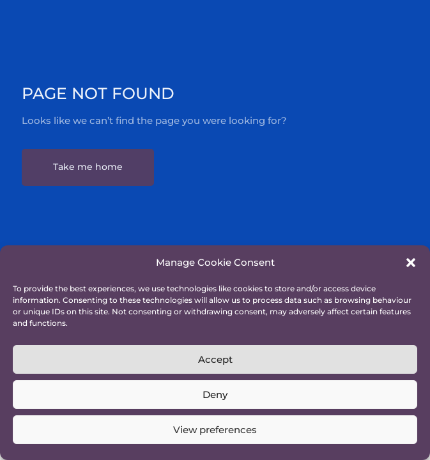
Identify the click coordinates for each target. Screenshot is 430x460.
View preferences (215, 430)
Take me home (88, 166)
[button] (410, 262)
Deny (215, 394)
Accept (215, 359)
